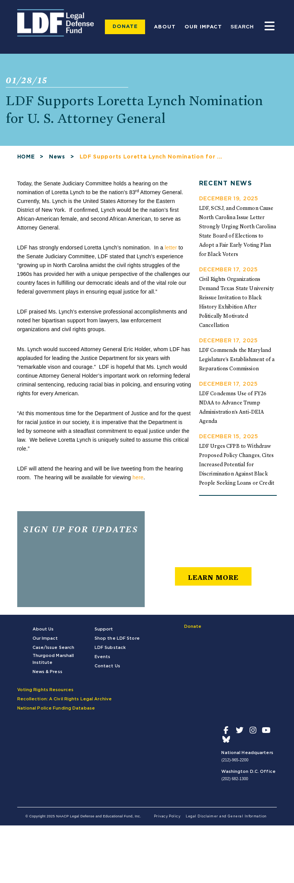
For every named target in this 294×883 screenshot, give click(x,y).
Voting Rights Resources (45, 690)
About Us (43, 629)
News (57, 157)
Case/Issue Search (54, 647)
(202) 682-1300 (234, 779)
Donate (125, 26)
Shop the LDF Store (117, 638)
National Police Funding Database (56, 708)
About (165, 27)
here (138, 477)
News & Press (47, 672)
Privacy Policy (167, 816)
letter (171, 247)
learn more (213, 577)
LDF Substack (110, 647)
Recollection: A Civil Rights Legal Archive (64, 699)
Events (103, 657)
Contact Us (107, 666)
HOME (26, 157)
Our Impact (203, 27)
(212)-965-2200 (234, 760)
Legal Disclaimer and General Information (226, 816)
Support (104, 629)
